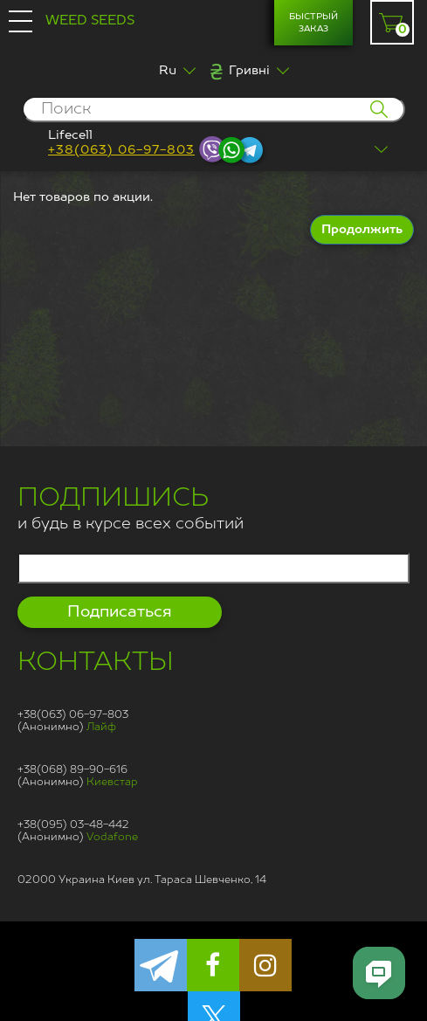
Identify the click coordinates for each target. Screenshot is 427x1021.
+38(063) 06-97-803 (121, 150)
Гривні (249, 71)
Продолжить (362, 230)
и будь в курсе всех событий (130, 511)
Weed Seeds (89, 20)
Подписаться (119, 612)
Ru (167, 71)
